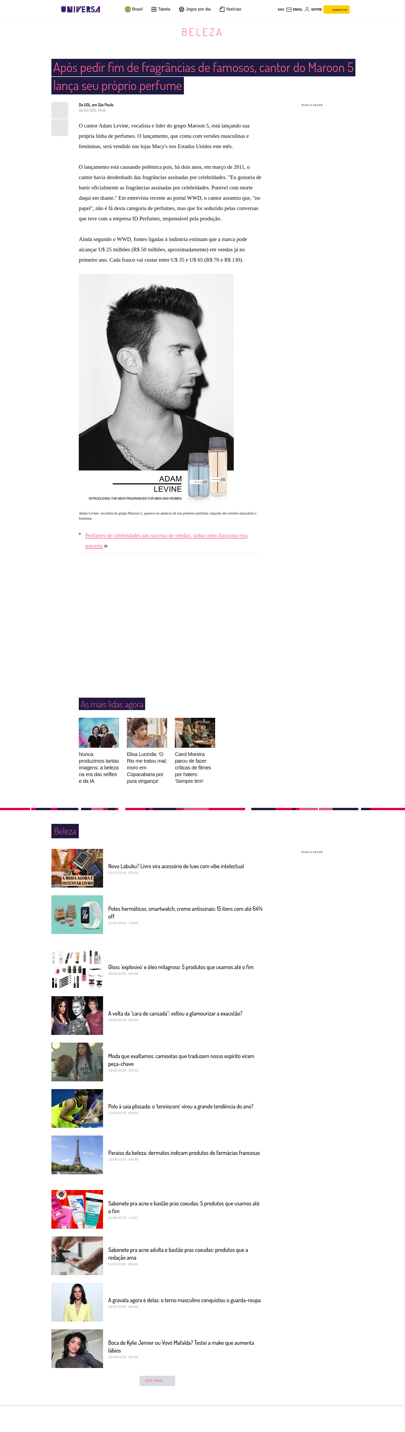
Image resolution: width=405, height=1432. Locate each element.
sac (281, 9)
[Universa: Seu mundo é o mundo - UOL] (80, 9)
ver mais (157, 1381)
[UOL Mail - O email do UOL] (294, 9)
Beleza (202, 31)
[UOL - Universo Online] (104, 9)
